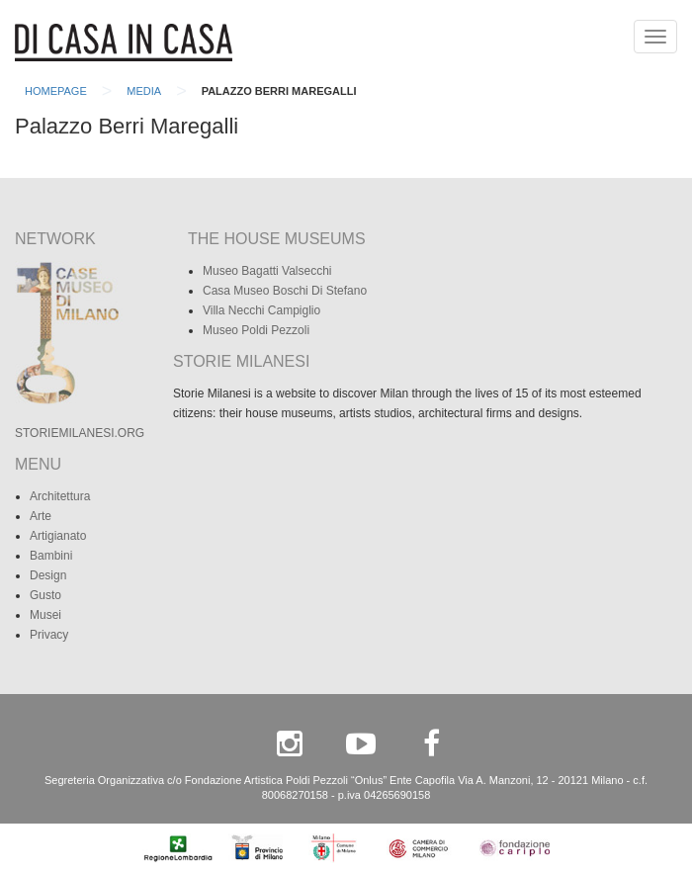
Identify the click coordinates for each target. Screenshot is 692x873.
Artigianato (58, 536)
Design (48, 575)
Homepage (56, 91)
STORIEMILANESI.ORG (79, 433)
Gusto (45, 595)
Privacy (49, 635)
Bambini (51, 556)
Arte (40, 516)
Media (144, 91)
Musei (45, 615)
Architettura (60, 496)
